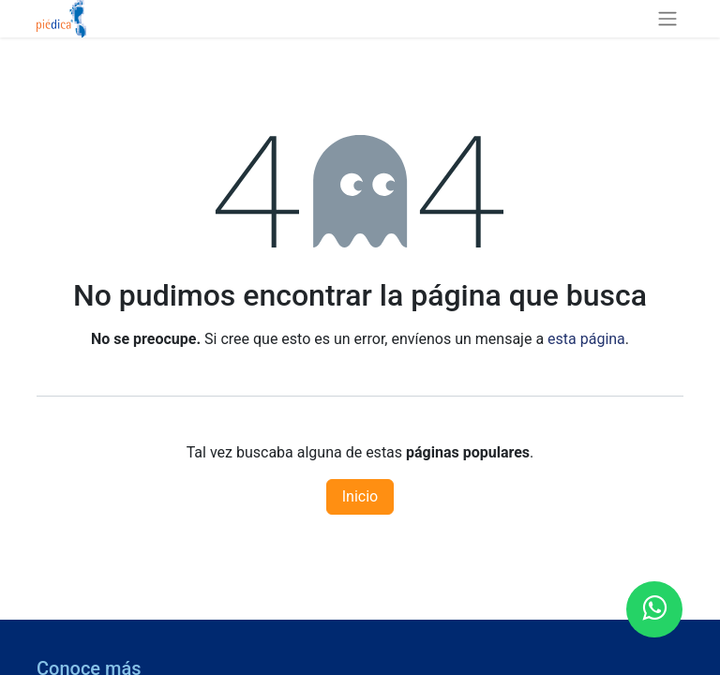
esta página (586, 339)
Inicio (360, 496)
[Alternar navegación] (667, 19)
